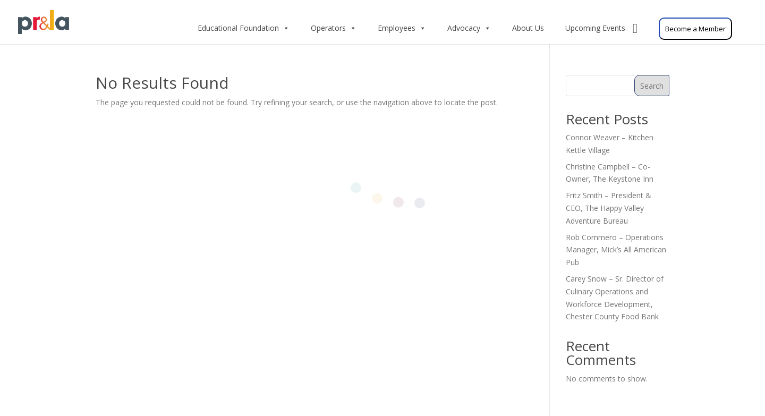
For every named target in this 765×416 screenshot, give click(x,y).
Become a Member (695, 28)
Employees (402, 28)
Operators (333, 28)
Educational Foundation (244, 28)
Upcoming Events (601, 28)
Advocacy (469, 28)
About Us (528, 28)
